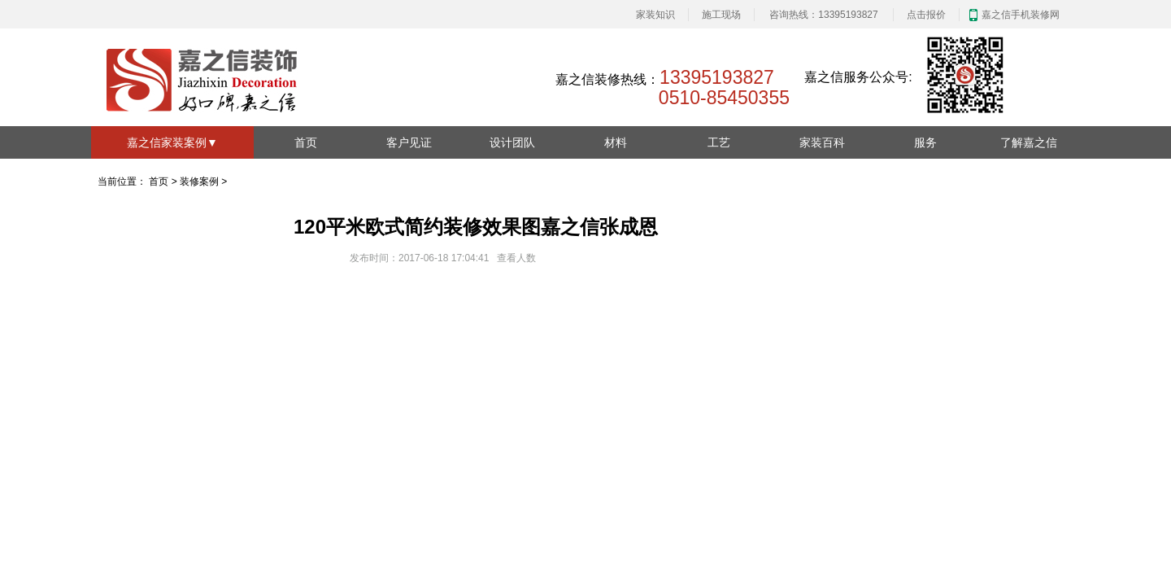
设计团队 (512, 142)
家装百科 (822, 142)
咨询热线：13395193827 (823, 14)
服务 (925, 142)
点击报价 (926, 14)
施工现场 (721, 14)
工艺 (718, 142)
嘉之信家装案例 (172, 142)
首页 (305, 142)
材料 (615, 142)
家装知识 (655, 14)
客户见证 (409, 142)
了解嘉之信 (1028, 142)
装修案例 (199, 181)
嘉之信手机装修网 (1021, 14)
